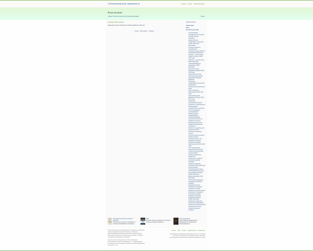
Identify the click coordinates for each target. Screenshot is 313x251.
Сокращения (201, 230)
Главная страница (191, 22)
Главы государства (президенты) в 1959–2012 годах (195, 91)
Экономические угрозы (194, 206)
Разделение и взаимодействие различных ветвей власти (196, 83)
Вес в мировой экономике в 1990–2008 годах (195, 173)
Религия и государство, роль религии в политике (196, 128)
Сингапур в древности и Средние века (194, 48)
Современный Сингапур (194, 74)
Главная (110, 16)
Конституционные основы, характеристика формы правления (195, 77)
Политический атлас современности (124, 4)
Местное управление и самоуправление (194, 111)
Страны (183, 4)
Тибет (147, 218)
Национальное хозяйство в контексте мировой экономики (195, 160)
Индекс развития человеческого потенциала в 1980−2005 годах (195, 41)
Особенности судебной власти (196, 104)
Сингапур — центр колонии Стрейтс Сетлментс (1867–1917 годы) (195, 56)
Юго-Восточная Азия (119, 16)
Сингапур (128, 16)
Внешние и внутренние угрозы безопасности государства (196, 191)
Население (191, 38)
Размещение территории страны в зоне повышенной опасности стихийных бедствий (196, 202)
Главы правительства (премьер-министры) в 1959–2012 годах (196, 97)
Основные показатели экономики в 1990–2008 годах (196, 164)
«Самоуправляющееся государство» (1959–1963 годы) (194, 65)
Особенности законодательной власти (195, 101)
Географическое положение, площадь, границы (196, 35)
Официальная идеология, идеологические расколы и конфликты (195, 124)
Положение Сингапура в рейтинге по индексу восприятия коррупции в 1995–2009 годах (194, 196)
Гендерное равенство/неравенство (194, 155)
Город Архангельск (184, 218)
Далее (203, 16)
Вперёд (151, 31)
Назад (136, 31)
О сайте (184, 230)
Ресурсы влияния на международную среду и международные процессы (196, 168)
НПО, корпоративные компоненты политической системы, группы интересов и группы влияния (195, 150)
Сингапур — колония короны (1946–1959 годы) (196, 60)
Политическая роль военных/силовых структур (196, 136)
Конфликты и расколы (194, 120)
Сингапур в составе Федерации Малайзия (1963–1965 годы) (196, 70)
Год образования (193, 32)
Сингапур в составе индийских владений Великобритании (196, 51)
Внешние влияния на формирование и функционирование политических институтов (195, 116)
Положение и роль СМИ (195, 138)
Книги (190, 4)
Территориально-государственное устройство (196, 107)
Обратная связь (199, 4)
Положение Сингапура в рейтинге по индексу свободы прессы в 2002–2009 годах (196, 143)
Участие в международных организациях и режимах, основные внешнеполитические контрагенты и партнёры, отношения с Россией (195, 184)
